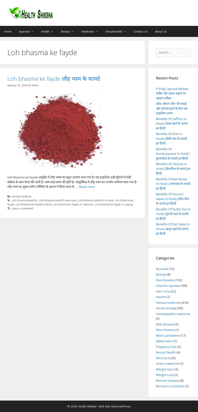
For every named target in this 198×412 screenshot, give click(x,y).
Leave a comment (22, 208)
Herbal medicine (21, 196)
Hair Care (163, 291)
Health (49, 31)
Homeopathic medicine (173, 314)
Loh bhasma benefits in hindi (95, 200)
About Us (161, 31)
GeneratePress (121, 406)
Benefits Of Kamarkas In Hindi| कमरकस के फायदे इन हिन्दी (173, 184)
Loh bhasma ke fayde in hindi (33, 204)
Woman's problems (170, 386)
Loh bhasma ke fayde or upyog (113, 204)
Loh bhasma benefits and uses (58, 200)
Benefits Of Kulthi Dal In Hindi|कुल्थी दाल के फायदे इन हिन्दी (173, 214)
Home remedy (166, 308)
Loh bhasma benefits (24, 200)
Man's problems (168, 335)
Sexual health (118, 31)
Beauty (69, 31)
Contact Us (141, 31)
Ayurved (28, 31)
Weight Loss (164, 375)
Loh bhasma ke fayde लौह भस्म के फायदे (53, 78)
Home (8, 31)
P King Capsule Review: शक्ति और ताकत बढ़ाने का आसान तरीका (172, 93)
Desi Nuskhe (165, 280)
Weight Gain (165, 369)
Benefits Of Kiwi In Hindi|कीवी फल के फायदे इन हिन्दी (171, 138)
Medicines (91, 31)
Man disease (165, 330)
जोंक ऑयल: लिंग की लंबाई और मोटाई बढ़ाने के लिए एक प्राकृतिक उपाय (172, 108)
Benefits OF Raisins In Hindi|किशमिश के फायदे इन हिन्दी (173, 168)
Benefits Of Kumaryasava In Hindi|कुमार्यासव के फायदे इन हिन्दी (173, 153)
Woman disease (167, 380)
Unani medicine (167, 363)
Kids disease (165, 324)
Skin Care (162, 358)
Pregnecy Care (166, 347)
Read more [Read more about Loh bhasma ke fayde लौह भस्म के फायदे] (87, 186)
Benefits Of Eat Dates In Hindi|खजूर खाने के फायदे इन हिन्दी (173, 229)
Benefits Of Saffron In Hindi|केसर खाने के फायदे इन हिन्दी (172, 123)
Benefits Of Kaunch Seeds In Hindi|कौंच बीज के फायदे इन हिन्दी (172, 199)
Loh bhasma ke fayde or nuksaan (73, 204)
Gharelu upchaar (168, 285)
